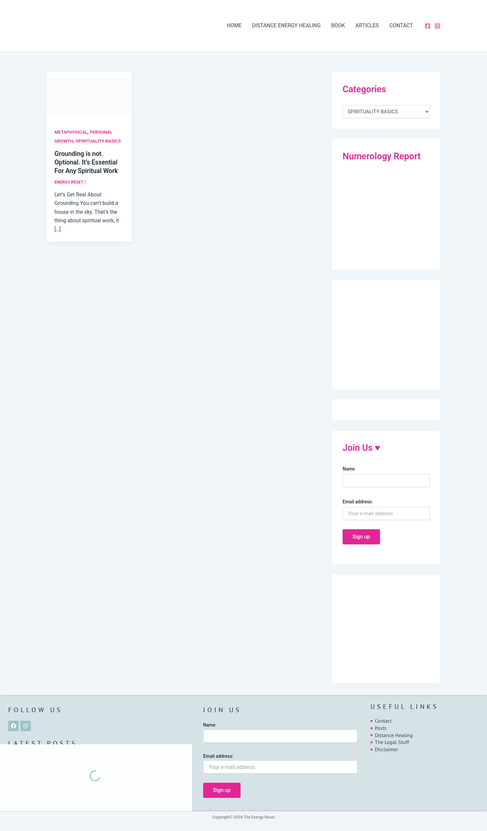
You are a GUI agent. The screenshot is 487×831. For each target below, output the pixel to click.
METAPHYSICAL (71, 132)
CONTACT (401, 25)
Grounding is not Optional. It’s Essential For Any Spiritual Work (87, 162)
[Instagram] (437, 26)
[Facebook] (428, 26)
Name (349, 468)
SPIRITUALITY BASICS (99, 140)
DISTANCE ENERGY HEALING (286, 25)
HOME (234, 25)
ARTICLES (367, 25)
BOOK (338, 25)
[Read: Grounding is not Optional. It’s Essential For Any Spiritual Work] (89, 96)
